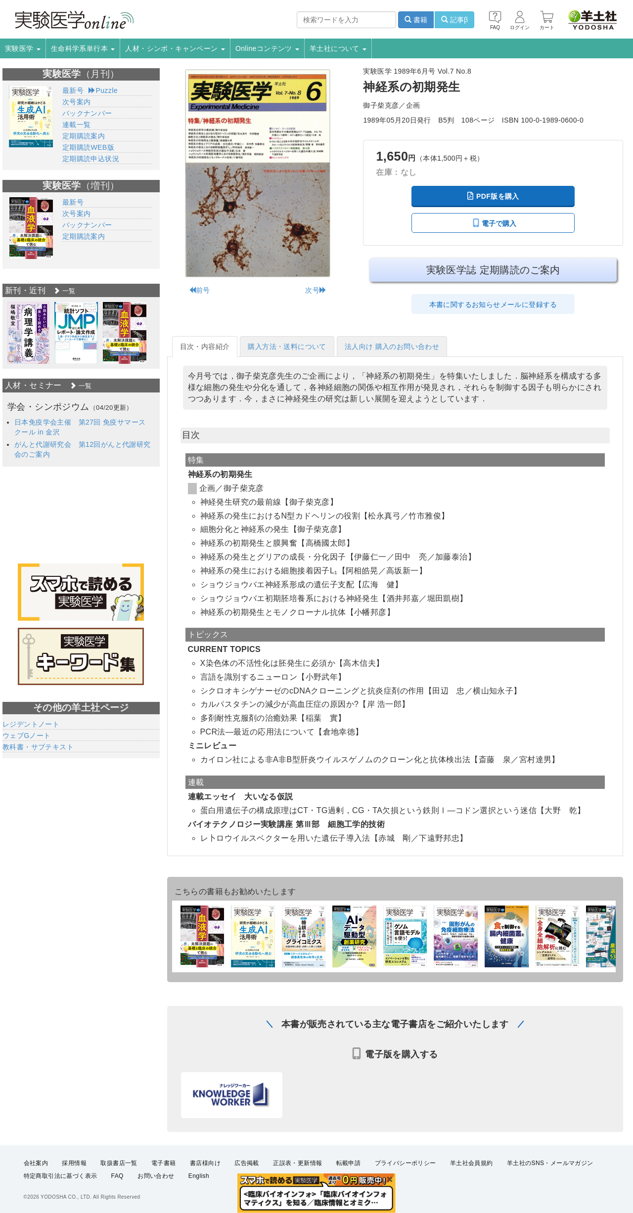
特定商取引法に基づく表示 (60, 1176)
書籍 (416, 20)
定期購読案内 (83, 136)
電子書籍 (163, 1163)
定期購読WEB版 (88, 147)
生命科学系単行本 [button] (83, 48)
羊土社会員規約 (471, 1163)
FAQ (117, 1176)
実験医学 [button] (23, 48)
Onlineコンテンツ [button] (267, 48)
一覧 (64, 291)
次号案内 (76, 102)
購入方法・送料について (287, 346)
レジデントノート (30, 724)
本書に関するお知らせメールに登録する (493, 304)
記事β (454, 20)
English (198, 1176)
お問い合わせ (155, 1176)
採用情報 (74, 1163)
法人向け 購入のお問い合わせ (392, 346)
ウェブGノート (26, 735)
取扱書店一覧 (118, 1163)
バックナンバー (87, 113)
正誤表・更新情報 (297, 1163)
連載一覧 (76, 125)
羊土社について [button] (338, 48)
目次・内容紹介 (205, 346)
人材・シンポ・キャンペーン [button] (175, 48)
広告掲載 (246, 1163)
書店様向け (205, 1163)
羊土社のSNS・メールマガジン (550, 1163)
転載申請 (348, 1163)
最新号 (73, 90)
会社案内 (36, 1163)
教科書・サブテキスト (38, 747)
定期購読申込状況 (90, 159)
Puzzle (103, 90)
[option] (28, 333)
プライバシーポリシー (405, 1163)
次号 (315, 290)
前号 (199, 290)
